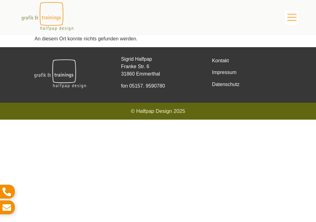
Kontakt (220, 60)
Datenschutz (225, 84)
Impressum (224, 72)
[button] (292, 18)
